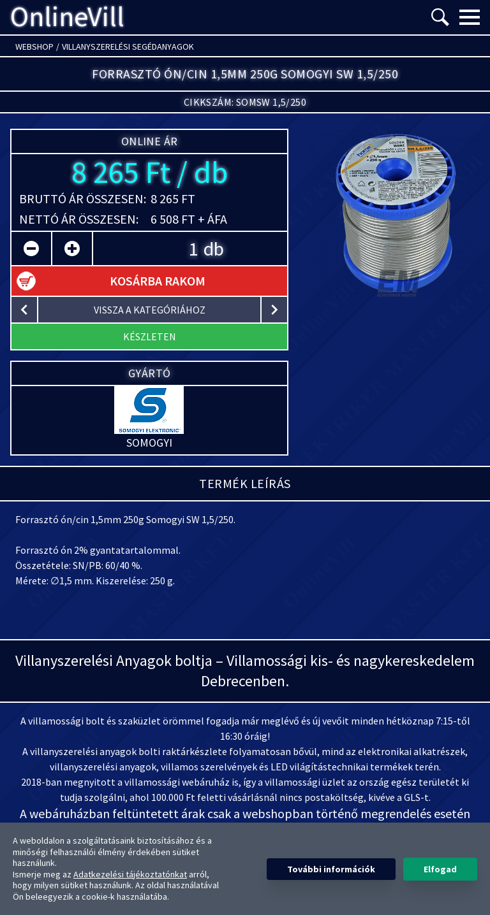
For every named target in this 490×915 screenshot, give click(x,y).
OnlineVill (67, 17)
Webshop (34, 46)
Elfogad (440, 869)
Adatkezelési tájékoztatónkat (130, 874)
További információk (331, 869)
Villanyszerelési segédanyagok (128, 46)
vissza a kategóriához (149, 309)
